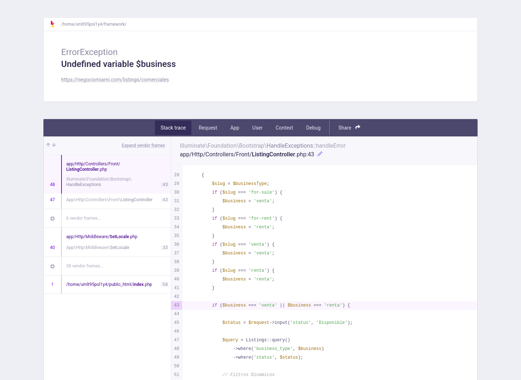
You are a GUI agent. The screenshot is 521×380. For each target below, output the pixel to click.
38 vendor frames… (84, 266)
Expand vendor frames (143, 145)
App (234, 128)
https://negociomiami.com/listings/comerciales (115, 80)
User (257, 128)
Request (208, 128)
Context (284, 128)
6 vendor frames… (83, 218)
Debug (313, 128)
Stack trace (173, 128)
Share (349, 127)
